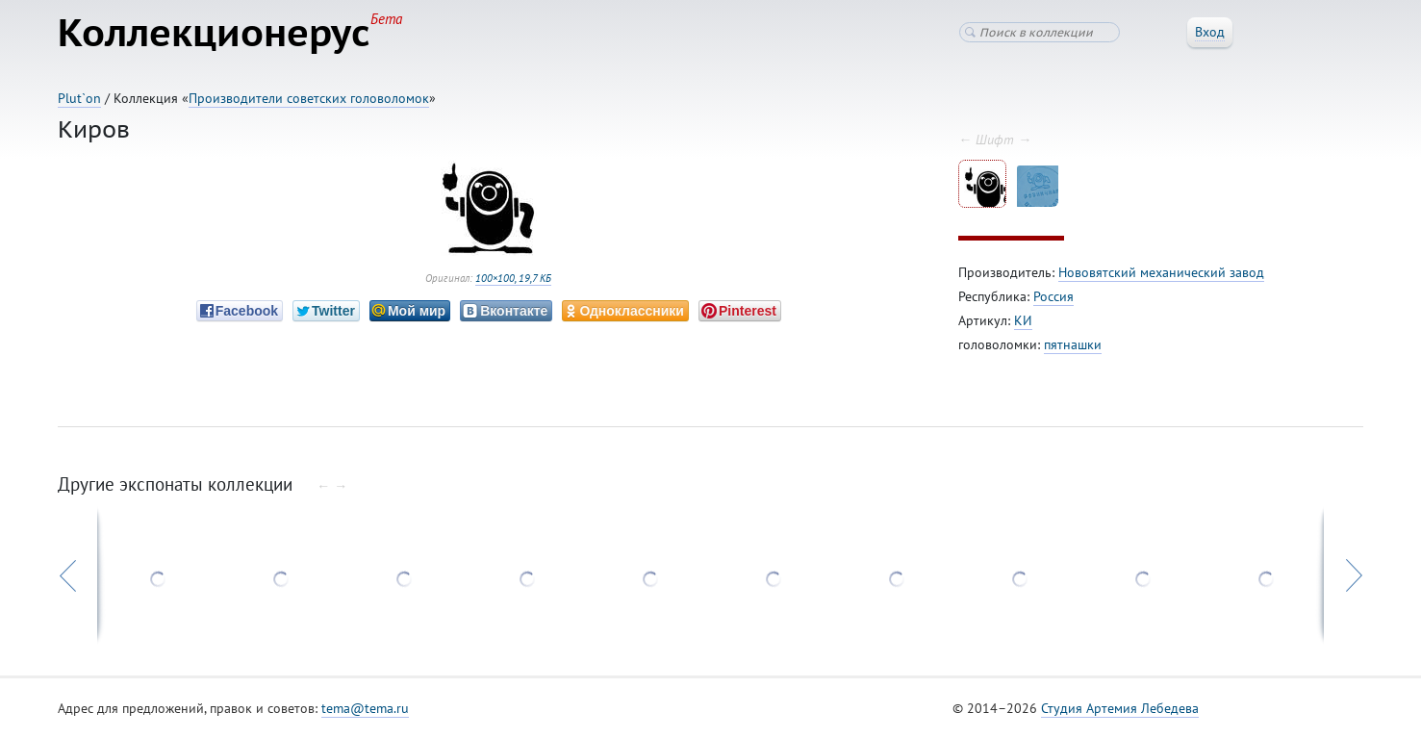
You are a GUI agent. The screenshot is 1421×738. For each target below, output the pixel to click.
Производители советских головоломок (309, 98)
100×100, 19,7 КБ (513, 278)
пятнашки (1073, 344)
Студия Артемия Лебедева (1120, 708)
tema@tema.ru (365, 708)
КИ (1023, 320)
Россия (1053, 296)
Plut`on (79, 98)
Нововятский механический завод (1161, 272)
